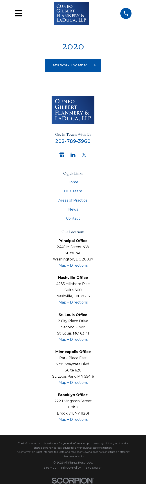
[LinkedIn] (72, 154)
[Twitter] (84, 154)
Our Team (73, 191)
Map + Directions (73, 265)
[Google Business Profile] (61, 154)
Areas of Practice (73, 200)
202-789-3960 (73, 141)
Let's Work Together (73, 65)
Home (73, 182)
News (73, 209)
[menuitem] (49, 467)
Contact (73, 218)
